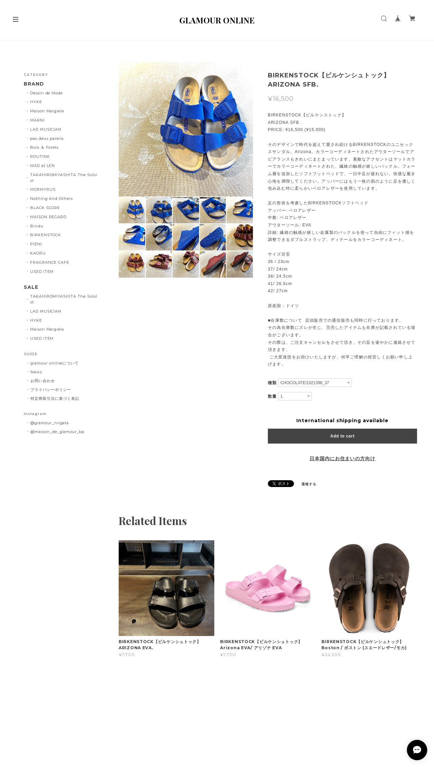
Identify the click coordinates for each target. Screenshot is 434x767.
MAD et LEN (42, 165)
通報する (308, 484)
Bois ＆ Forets (44, 147)
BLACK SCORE (45, 207)
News (36, 372)
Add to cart (342, 436)
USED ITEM (42, 271)
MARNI (37, 120)
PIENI (36, 244)
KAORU (38, 253)
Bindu (36, 226)
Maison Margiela (47, 111)
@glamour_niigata (50, 422)
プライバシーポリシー (51, 389)
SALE (31, 287)
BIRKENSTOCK (45, 234)
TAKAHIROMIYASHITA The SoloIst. (63, 299)
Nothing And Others (51, 198)
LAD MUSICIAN (46, 129)
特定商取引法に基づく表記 (55, 398)
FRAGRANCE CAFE (49, 262)
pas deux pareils (47, 138)
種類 (272, 382)
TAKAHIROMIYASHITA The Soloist (63, 177)
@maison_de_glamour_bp (57, 431)
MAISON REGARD (48, 216)
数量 (272, 396)
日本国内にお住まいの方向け (342, 458)
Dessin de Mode (46, 93)
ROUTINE (40, 156)
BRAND (34, 84)
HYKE (36, 101)
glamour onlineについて (55, 363)
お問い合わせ (43, 380)
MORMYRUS (43, 189)
